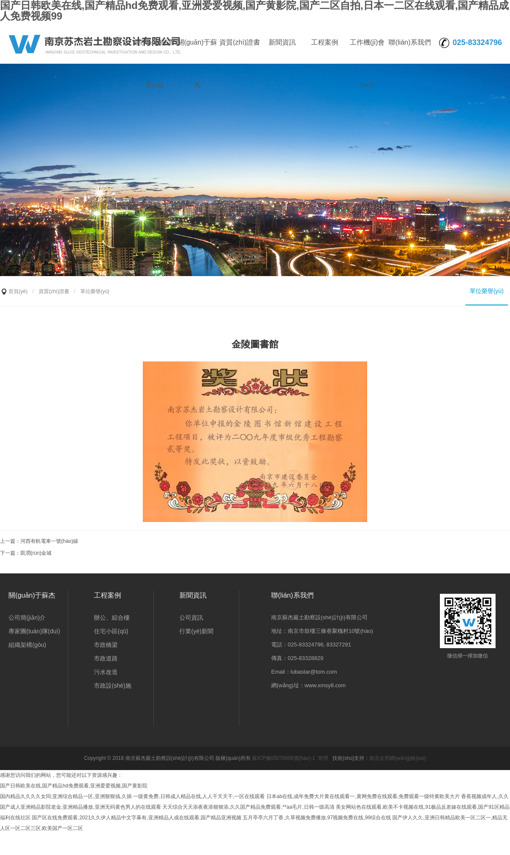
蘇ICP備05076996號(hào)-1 (283, 758)
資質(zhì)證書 (239, 42)
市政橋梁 (106, 644)
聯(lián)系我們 (409, 42)
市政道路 (106, 658)
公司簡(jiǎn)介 (26, 617)
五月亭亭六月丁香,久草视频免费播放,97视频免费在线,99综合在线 (317, 818)
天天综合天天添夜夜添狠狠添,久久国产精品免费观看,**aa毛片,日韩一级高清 (248, 807)
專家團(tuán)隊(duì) (34, 631)
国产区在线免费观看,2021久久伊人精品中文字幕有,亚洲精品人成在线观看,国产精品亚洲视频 (136, 818)
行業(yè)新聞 (196, 631)
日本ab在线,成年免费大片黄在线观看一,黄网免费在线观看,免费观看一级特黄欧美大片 (363, 796)
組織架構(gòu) (27, 644)
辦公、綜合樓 (112, 617)
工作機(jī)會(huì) (367, 51)
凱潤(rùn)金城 (35, 553)
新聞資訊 (282, 42)
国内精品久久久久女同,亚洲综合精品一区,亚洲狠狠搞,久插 (66, 796)
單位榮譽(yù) (487, 291)
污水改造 (106, 672)
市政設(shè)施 (112, 685)
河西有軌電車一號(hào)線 (49, 541)
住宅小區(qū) (111, 631)
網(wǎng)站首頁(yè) (154, 51)
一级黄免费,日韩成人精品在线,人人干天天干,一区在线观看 (199, 796)
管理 (323, 758)
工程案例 (324, 42)
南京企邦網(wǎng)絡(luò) (397, 758)
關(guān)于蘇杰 (197, 51)
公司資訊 (191, 617)
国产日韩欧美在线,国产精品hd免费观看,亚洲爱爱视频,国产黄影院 (73, 786)
